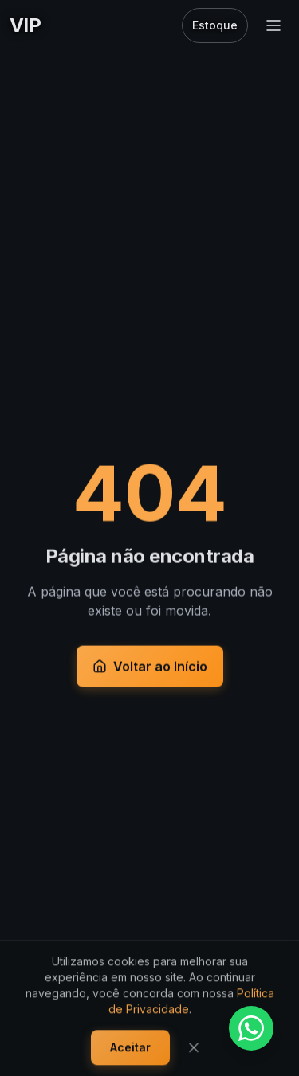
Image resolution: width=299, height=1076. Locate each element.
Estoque (215, 25)
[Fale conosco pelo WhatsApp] (251, 1028)
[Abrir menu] (273, 25)
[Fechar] (193, 1049)
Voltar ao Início (149, 667)
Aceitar (130, 1049)
